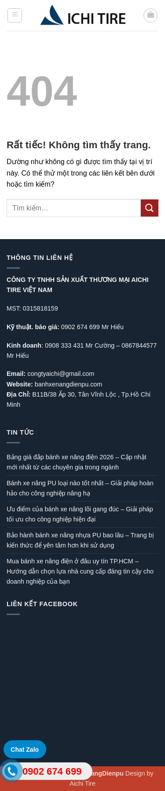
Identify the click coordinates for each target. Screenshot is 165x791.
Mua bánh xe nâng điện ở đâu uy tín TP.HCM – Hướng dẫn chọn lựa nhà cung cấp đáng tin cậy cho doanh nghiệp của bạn (80, 571)
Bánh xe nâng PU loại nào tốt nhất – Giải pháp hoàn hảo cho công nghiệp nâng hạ (80, 488)
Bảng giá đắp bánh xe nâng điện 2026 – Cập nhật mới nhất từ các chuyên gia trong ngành (77, 462)
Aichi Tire (82, 783)
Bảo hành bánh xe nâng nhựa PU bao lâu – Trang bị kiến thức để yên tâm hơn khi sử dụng (80, 540)
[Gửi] (149, 208)
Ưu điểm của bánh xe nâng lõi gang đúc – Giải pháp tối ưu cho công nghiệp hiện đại (80, 514)
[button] (14, 15)
